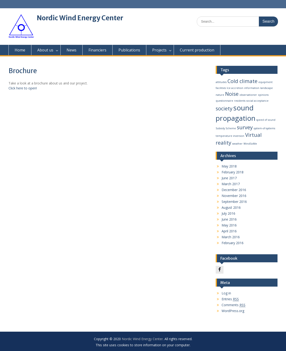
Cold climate (242, 81)
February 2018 (233, 172)
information (251, 88)
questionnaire (224, 100)
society (224, 108)
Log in (226, 293)
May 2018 (229, 166)
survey (245, 127)
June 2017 (229, 178)
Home (20, 50)
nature (220, 94)
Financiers (97, 50)
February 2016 (233, 243)
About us (45, 50)
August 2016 (231, 207)
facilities (221, 88)
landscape (266, 88)
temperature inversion (230, 136)
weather (237, 143)
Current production (197, 50)
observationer (248, 94)
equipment (265, 82)
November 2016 (234, 195)
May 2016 (229, 225)
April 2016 (229, 231)
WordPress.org (233, 311)
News (71, 50)
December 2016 (234, 190)
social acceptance (257, 100)
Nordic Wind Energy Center (80, 18)
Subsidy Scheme (226, 128)
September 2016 (234, 201)
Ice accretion (235, 88)
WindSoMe (250, 143)
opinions (263, 94)
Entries (230, 299)
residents (239, 100)
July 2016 (228, 213)
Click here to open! (22, 88)
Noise (232, 93)
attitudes (221, 82)
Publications (129, 50)
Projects (159, 50)
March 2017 (231, 184)
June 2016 (229, 219)
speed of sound (265, 119)
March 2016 (231, 237)
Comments (233, 305)
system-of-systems (264, 128)
